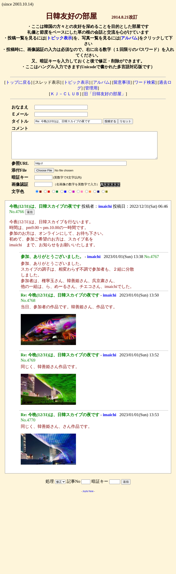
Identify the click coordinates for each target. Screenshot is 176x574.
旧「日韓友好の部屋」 (105, 93)
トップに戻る (18, 82)
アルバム (129, 38)
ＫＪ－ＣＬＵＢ (65, 93)
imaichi (105, 211)
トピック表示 (59, 38)
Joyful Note (87, 496)
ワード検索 (144, 82)
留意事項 (122, 82)
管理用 (91, 88)
